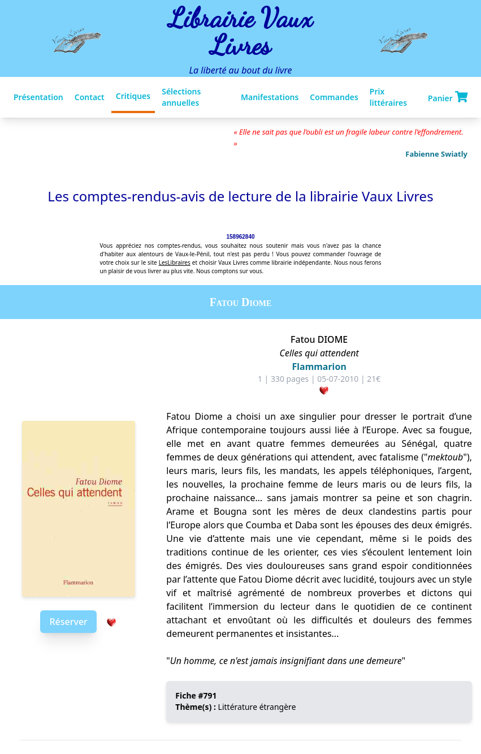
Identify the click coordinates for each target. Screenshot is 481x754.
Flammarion (319, 366)
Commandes (334, 97)
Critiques (133, 96)
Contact (90, 97)
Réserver (68, 621)
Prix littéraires (388, 97)
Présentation (38, 97)
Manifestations (269, 97)
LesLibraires (174, 262)
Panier (447, 97)
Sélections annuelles (181, 97)
